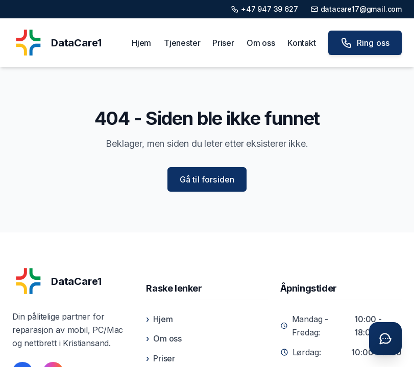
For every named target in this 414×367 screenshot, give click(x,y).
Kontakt (301, 43)
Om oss (261, 43)
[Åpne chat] (385, 338)
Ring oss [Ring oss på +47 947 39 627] (364, 43)
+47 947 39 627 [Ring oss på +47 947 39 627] (264, 9)
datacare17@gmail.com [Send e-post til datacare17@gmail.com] (356, 9)
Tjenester (182, 43)
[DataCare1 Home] (56, 43)
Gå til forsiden (207, 179)
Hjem (141, 43)
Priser (223, 43)
